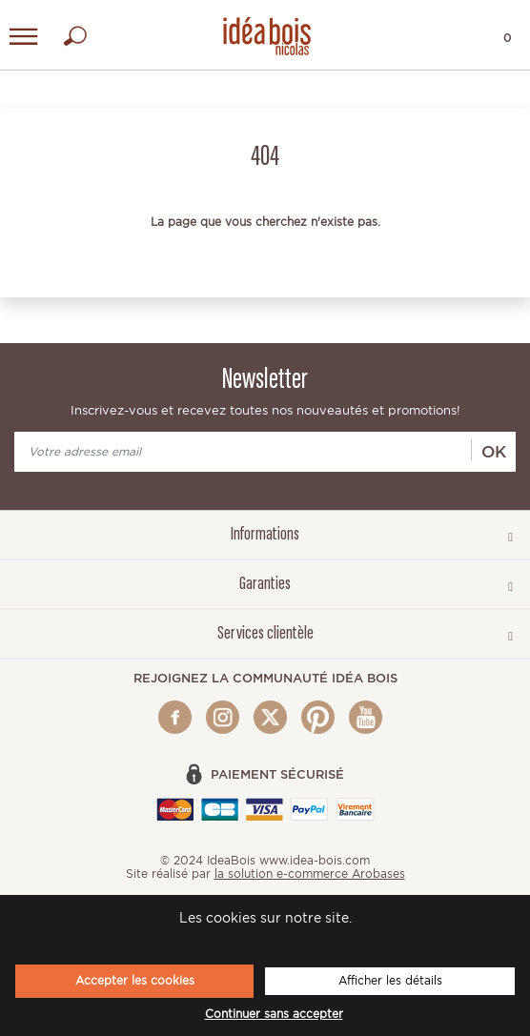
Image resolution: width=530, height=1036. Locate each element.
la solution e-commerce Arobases (309, 873)
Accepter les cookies (134, 980)
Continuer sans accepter (274, 1014)
